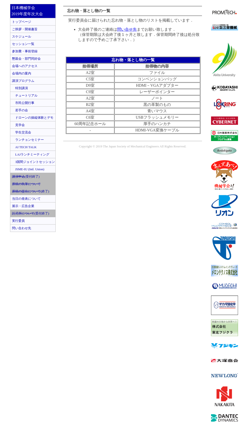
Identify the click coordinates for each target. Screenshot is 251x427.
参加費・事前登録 (25, 51)
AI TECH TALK (24, 147)
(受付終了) (26, 176)
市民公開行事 (23, 103)
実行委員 (18, 221)
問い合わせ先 (21, 228)
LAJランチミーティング (30, 154)
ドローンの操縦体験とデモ (32, 117)
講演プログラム (23, 81)
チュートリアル (25, 95)
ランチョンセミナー (28, 140)
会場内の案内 (21, 73)
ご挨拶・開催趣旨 (25, 29)
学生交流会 (21, 132)
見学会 (18, 125)
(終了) (30, 191)
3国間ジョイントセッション (33, 162)
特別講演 (20, 88)
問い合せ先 (127, 29)
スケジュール (21, 36)
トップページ (21, 22)
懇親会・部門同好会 (26, 58)
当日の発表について (26, 198)
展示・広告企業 (23, 206)
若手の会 (20, 110)
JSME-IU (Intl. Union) (28, 169)
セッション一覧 (23, 44)
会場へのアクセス (25, 66)
